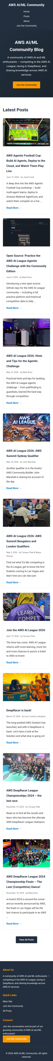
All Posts (7, 1011)
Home (26, 11)
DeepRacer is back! (18, 710)
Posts (26, 16)
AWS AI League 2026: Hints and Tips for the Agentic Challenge (24, 361)
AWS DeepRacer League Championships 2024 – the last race (24, 796)
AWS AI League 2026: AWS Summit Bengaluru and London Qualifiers (24, 541)
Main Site (7, 1001)
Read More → (13, 207)
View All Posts (26, 939)
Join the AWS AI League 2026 (25, 630)
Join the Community (26, 25)
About (26, 21)
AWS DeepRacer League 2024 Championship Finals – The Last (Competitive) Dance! (25, 882)
